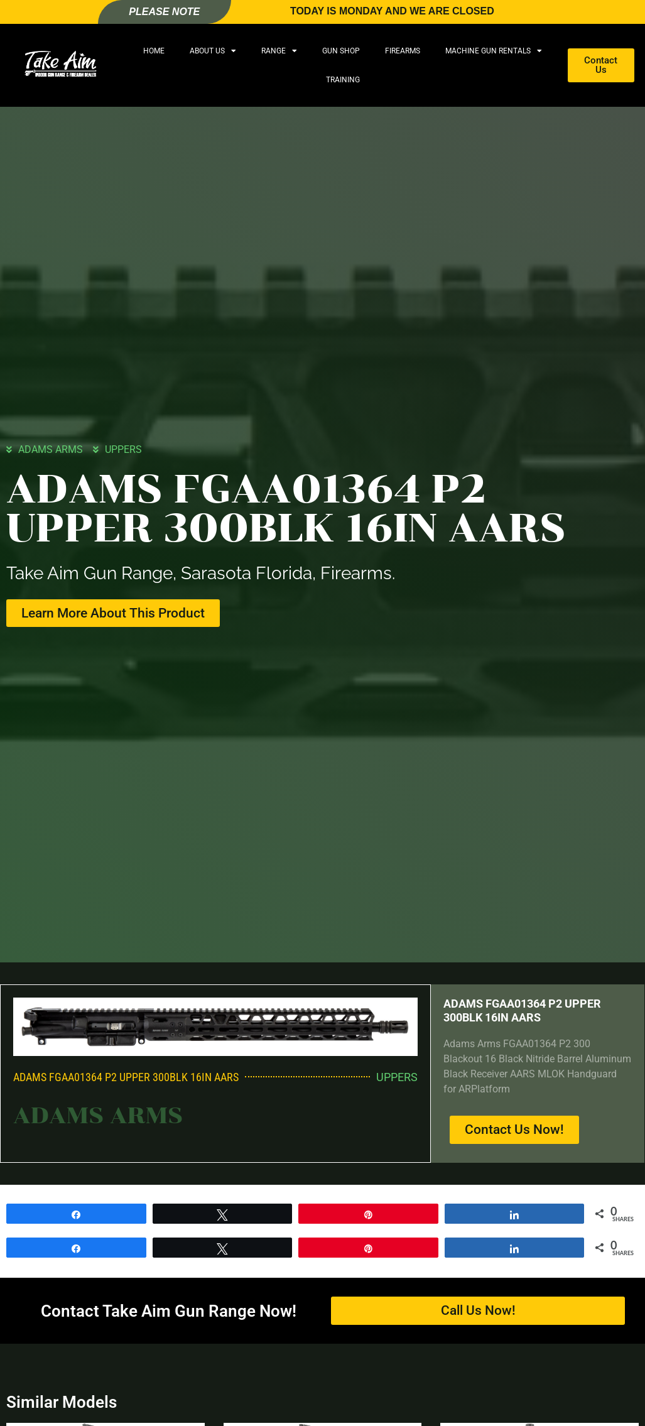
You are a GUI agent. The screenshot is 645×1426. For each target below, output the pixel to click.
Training (343, 79)
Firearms (402, 50)
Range (279, 51)
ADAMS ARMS (50, 449)
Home (154, 50)
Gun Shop (341, 50)
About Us (213, 51)
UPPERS (123, 449)
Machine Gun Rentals (493, 51)
